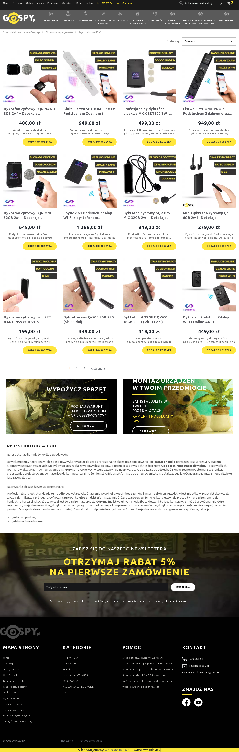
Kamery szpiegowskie (172, 22)
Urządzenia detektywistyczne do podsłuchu (147, 681)
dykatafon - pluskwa (23, 517)
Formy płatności (12, 669)
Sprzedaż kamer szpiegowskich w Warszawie (147, 663)
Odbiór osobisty (35, 3)
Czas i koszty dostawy (15, 686)
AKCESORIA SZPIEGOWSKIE (78, 686)
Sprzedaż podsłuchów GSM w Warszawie (145, 675)
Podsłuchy (85, 20)
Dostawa (18, 3)
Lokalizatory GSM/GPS (103, 22)
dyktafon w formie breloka (27, 521)
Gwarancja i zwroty (13, 681)
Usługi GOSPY (227, 20)
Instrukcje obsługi (13, 704)
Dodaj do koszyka (39, 142)
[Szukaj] (199, 3)
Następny (99, 368)
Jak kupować (10, 692)
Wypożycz (67, 3)
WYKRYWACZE (71, 681)
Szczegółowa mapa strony (17, 721)
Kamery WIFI (68, 20)
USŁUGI (67, 692)
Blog (78, 3)
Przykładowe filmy (13, 710)
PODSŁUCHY (70, 669)
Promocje (52, 3)
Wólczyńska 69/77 (118, 750)
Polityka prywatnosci (91, 740)
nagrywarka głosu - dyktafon (82, 497)
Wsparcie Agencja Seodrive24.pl (140, 686)
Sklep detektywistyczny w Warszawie (143, 657)
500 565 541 (197, 658)
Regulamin (67, 740)
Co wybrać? (155, 20)
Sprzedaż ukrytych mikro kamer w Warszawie (147, 669)
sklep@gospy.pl (195, 666)
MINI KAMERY (70, 657)
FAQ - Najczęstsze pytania (17, 715)
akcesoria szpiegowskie (133, 461)
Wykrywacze (120, 20)
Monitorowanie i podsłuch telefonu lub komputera (199, 22)
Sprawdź (86, 425)
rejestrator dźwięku (190, 465)
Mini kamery (51, 20)
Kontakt (89, 3)
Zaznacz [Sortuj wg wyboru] (209, 41)
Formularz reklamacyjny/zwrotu (201, 672)
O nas (6, 3)
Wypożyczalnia (11, 698)
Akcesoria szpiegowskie (138, 22)
